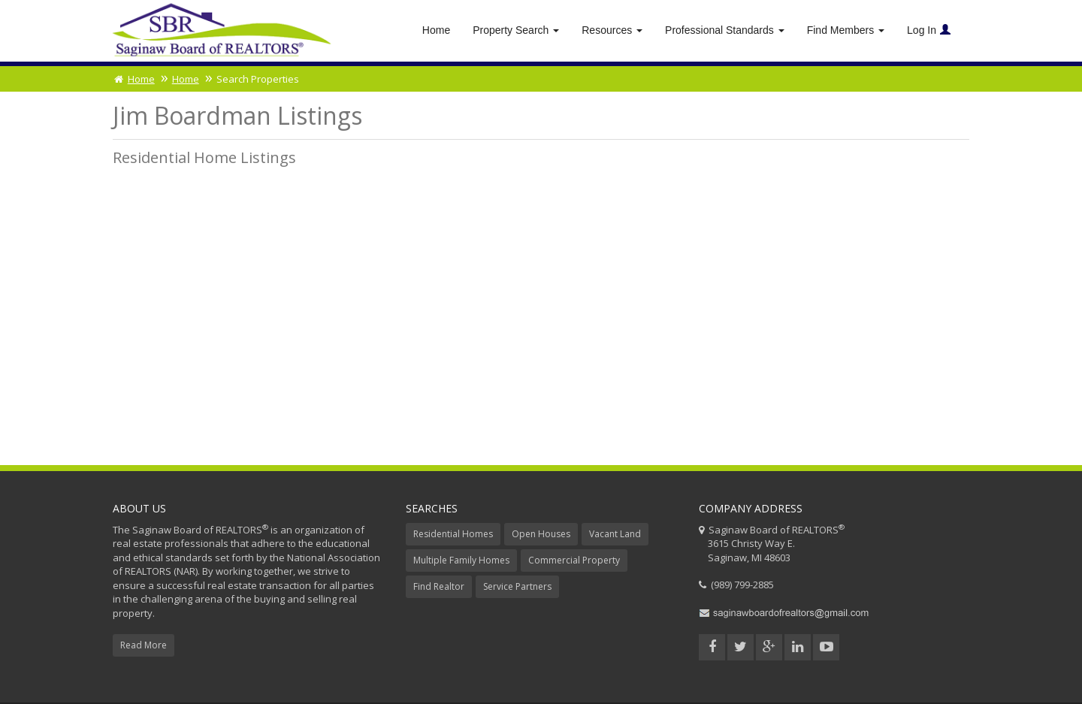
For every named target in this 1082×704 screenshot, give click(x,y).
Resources (612, 30)
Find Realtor (438, 586)
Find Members (845, 30)
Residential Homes (453, 533)
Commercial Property (574, 560)
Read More (143, 645)
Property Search (516, 30)
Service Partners (517, 586)
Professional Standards (724, 30)
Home (436, 30)
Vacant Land (615, 533)
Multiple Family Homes (461, 560)
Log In (929, 30)
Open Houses (541, 533)
